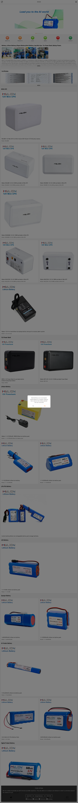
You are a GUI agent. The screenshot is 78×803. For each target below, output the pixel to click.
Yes (45, 406)
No (33, 406)
